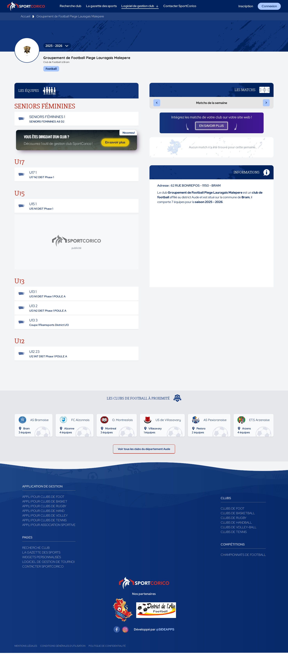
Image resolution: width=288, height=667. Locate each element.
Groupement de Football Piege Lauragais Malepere (70, 16)
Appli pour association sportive (49, 539)
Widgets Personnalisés (41, 571)
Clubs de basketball (238, 527)
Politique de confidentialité (107, 660)
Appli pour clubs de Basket (44, 515)
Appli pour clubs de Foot (43, 511)
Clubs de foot (232, 522)
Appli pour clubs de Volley (45, 530)
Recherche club (36, 562)
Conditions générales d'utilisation (62, 660)
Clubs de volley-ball (238, 541)
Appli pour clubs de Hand (43, 525)
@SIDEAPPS (165, 643)
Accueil (25, 16)
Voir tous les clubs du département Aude (144, 462)
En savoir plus (115, 147)
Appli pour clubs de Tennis (44, 534)
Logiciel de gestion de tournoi (48, 576)
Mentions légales (25, 660)
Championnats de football (243, 569)
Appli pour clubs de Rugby (44, 520)
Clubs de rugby (233, 532)
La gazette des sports (41, 566)
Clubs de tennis (234, 546)
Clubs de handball (236, 537)
